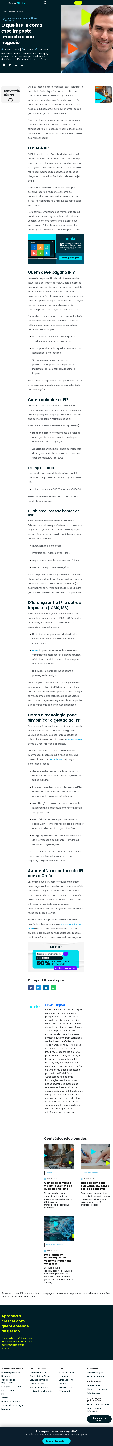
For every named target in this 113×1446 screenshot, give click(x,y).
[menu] (102, 2)
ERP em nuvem (74, 739)
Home (3, 12)
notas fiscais (55, 759)
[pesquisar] (45, 2)
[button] (3, 64)
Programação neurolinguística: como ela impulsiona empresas (58, 1259)
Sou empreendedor (15, 12)
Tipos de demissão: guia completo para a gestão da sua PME (95, 1186)
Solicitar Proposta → (56, 1440)
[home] (16, 2)
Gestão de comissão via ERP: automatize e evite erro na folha (58, 1186)
